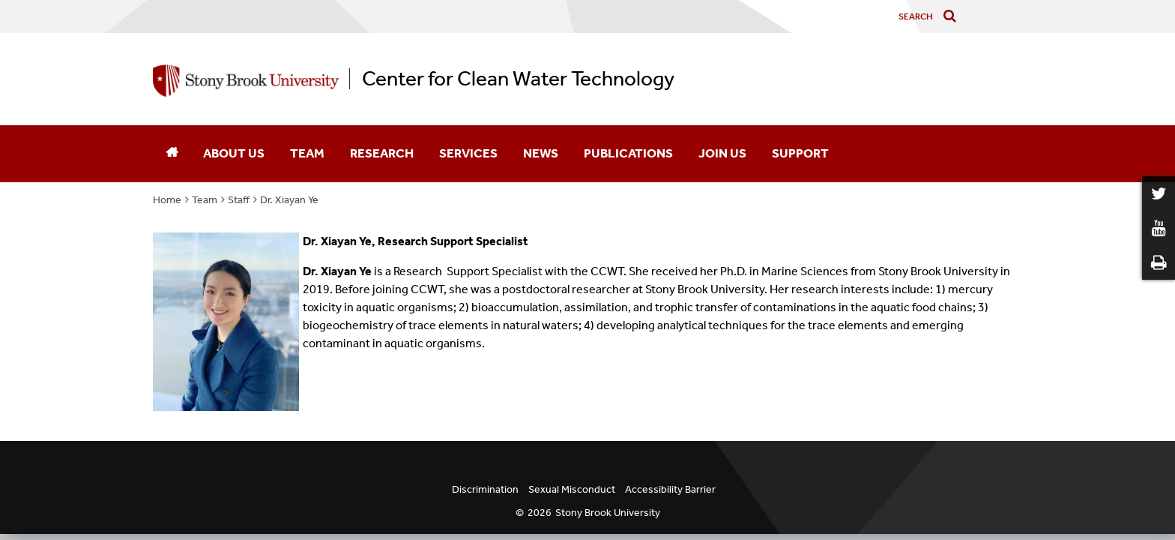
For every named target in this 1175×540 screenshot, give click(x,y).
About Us (234, 153)
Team (307, 153)
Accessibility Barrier (670, 489)
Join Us (722, 153)
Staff (239, 200)
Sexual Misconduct (571, 489)
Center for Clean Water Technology (518, 78)
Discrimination (485, 489)
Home (167, 200)
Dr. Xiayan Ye (289, 200)
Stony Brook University (607, 512)
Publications (628, 153)
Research (382, 153)
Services (468, 153)
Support (800, 153)
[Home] (171, 153)
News (540, 153)
